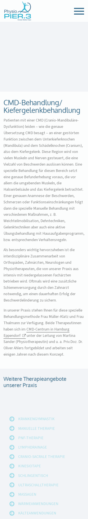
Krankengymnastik (36, 423)
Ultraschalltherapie (38, 489)
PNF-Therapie (30, 442)
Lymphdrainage (32, 452)
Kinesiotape (29, 470)
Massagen (27, 499)
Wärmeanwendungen (38, 508)
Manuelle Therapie (36, 433)
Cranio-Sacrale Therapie (41, 461)
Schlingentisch (33, 480)
